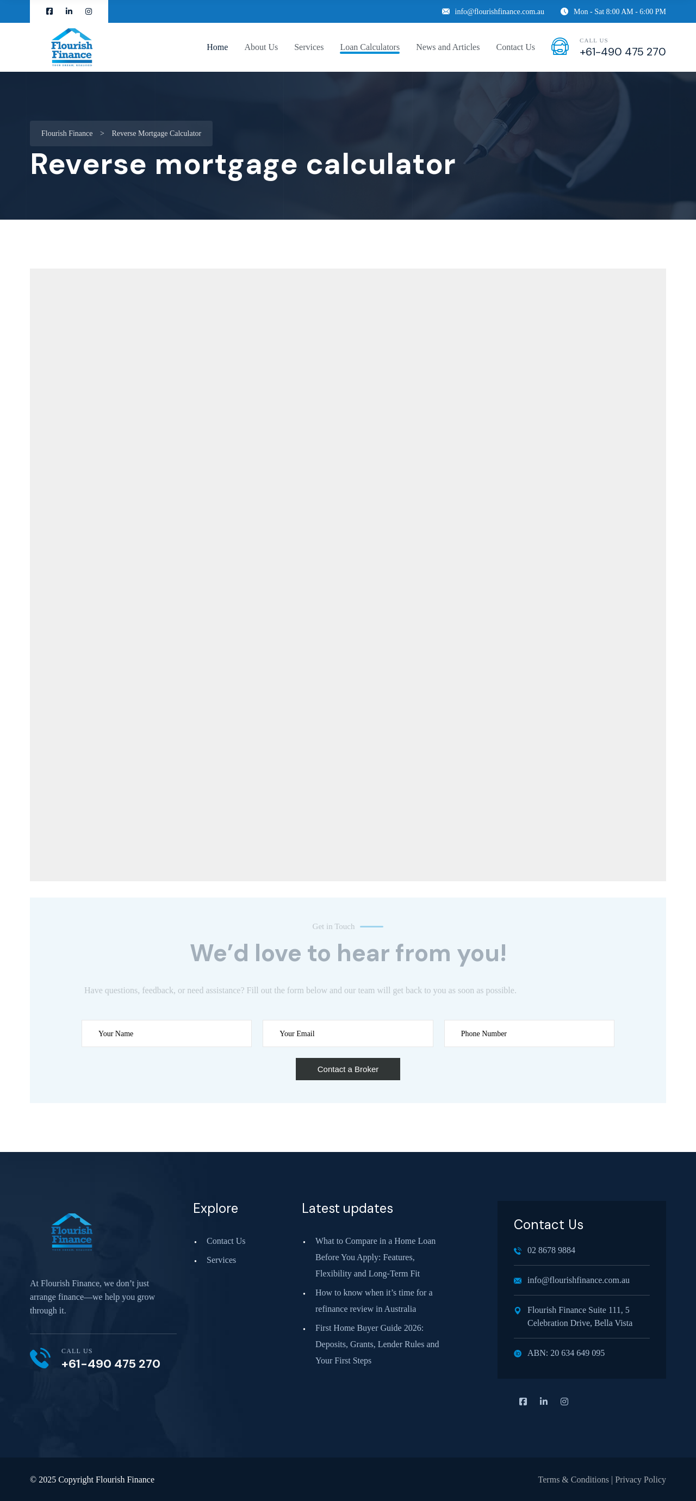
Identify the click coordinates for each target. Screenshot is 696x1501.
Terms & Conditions (573, 1479)
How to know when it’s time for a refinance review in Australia (374, 1300)
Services (309, 47)
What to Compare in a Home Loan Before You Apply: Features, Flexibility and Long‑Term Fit (375, 1257)
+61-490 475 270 (623, 52)
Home (217, 47)
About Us (261, 47)
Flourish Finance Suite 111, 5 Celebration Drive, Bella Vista (573, 1316)
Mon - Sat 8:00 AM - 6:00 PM (613, 12)
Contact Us (515, 47)
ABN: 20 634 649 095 (559, 1352)
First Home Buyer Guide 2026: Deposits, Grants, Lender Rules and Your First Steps (377, 1344)
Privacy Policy (640, 1479)
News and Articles (448, 47)
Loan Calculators (370, 47)
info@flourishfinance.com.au (493, 12)
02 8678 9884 (544, 1250)
